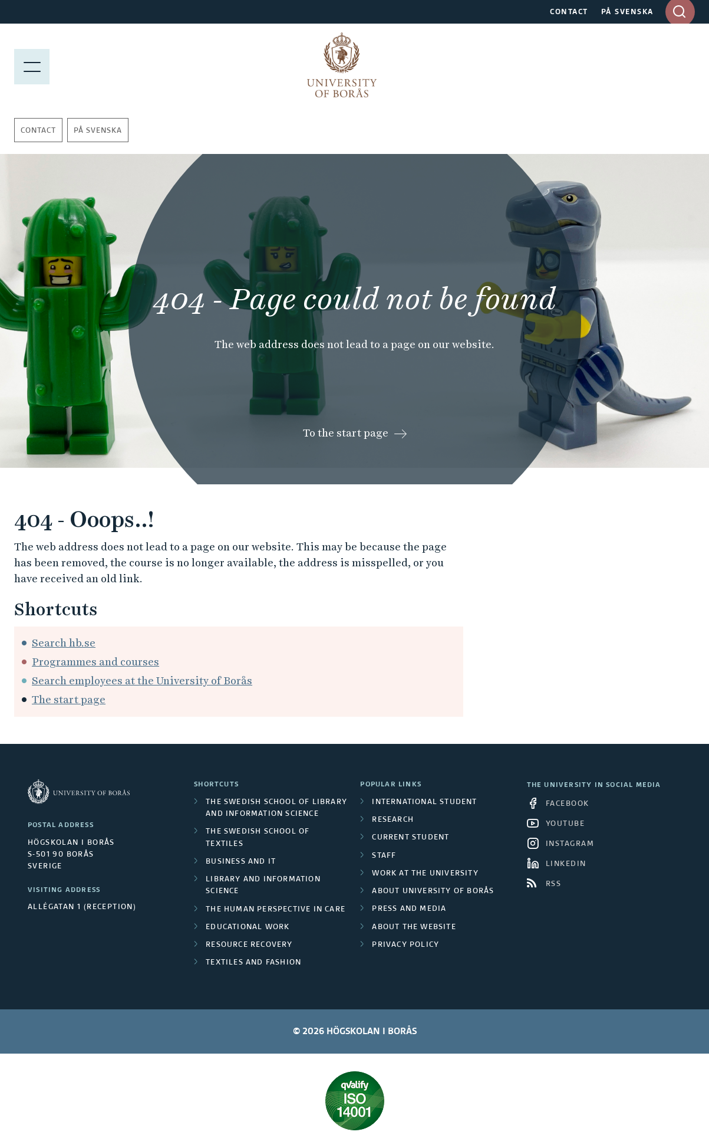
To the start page (345, 433)
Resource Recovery (249, 945)
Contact (38, 131)
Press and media (409, 909)
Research (393, 820)
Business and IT (241, 862)
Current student (410, 838)
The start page (68, 699)
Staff (384, 856)
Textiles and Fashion (253, 963)
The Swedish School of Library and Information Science (276, 808)
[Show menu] (32, 65)
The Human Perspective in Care (275, 910)
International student (424, 802)
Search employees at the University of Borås (142, 680)
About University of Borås (433, 891)
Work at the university (425, 874)
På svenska (98, 131)
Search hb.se (63, 643)
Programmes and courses (95, 661)
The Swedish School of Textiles (257, 838)
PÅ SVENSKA (627, 12)
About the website (414, 927)
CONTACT (569, 12)
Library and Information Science (263, 885)
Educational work (247, 927)
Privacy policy (405, 945)
